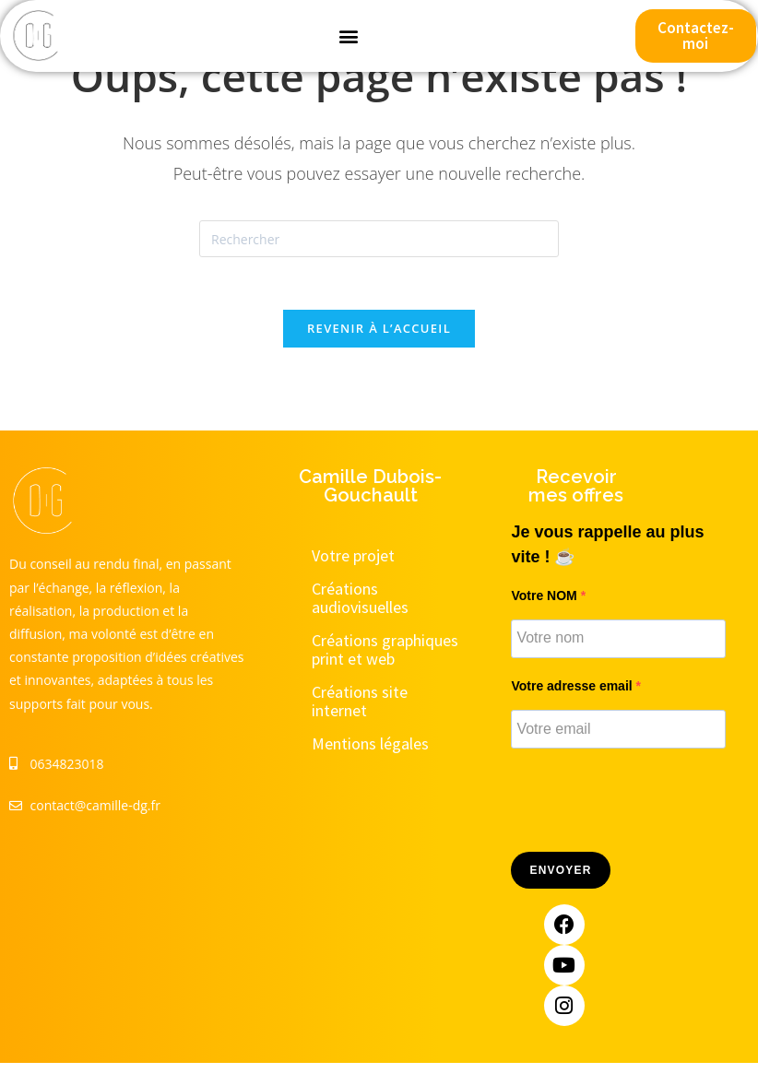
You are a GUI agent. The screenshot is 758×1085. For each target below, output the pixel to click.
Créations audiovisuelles (360, 600)
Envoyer (560, 873)
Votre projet (353, 558)
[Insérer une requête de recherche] (379, 238)
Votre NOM (545, 598)
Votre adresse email (573, 688)
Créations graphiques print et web (385, 652)
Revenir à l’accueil (379, 331)
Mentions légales (370, 746)
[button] (348, 36)
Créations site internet (360, 704)
